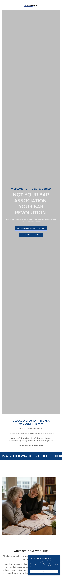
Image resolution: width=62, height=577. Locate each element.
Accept (44, 571)
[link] (31, 5)
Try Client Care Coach (31, 234)
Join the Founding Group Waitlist (31, 228)
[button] (6, 5)
